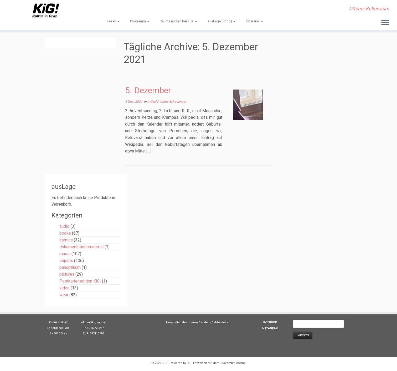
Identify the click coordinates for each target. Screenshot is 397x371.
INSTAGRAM (269, 328)
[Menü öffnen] (385, 23)
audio (64, 226)
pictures (66, 274)
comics (66, 240)
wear (63, 294)
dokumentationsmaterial (81, 246)
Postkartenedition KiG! (80, 281)
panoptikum (70, 267)
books (65, 233)
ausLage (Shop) (221, 21)
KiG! (164, 363)
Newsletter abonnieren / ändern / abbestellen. (198, 322)
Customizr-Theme (233, 363)
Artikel (152, 101)
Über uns (254, 21)
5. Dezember (148, 90)
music (64, 253)
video (64, 287)
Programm (139, 21)
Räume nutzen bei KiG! (178, 21)
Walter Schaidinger (172, 101)
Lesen (113, 21)
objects (66, 260)
